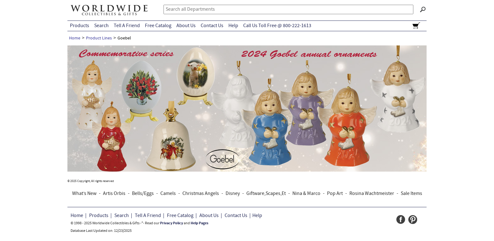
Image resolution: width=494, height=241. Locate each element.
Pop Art (335, 193)
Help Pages (199, 223)
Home (74, 38)
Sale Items (411, 193)
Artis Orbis (114, 193)
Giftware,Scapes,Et (266, 193)
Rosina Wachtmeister (371, 193)
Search (101, 25)
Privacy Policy (171, 223)
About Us (186, 25)
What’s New (84, 193)
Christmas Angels (200, 193)
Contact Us (212, 25)
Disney (233, 193)
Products (79, 25)
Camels (168, 193)
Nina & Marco (306, 193)
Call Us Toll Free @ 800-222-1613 (277, 25)
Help (233, 25)
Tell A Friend (127, 25)
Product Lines (99, 38)
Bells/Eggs (143, 193)
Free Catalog (158, 25)
